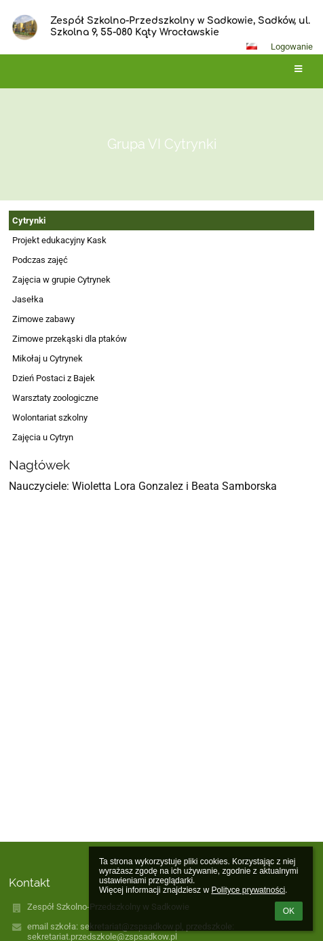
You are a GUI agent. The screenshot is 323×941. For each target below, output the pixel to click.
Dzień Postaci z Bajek (53, 378)
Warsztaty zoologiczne (55, 398)
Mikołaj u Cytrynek (47, 358)
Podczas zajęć (40, 260)
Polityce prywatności (248, 890)
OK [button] (288, 911)
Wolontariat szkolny (50, 417)
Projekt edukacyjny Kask (59, 240)
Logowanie (292, 46)
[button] (252, 46)
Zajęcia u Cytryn (42, 437)
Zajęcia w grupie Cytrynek (61, 279)
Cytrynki (28, 220)
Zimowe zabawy (43, 319)
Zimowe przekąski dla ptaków (69, 339)
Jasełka (27, 299)
